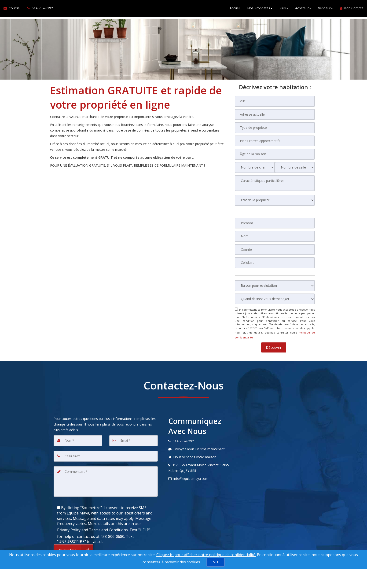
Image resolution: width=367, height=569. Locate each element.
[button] (273, 343)
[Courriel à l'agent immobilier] (14, 9)
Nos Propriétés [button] (259, 9)
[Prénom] (275, 222)
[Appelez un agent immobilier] (38, 9)
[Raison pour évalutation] (275, 284)
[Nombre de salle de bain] (295, 166)
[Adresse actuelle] (275, 114)
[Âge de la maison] (275, 153)
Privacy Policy (69, 523)
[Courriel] (275, 248)
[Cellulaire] (275, 261)
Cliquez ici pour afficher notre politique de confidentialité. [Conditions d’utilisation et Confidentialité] (206, 554)
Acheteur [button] (303, 9)
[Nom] (275, 235)
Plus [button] (283, 9)
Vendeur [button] (325, 9)
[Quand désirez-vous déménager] (275, 297)
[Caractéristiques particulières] (275, 182)
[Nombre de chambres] (255, 166)
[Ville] (275, 101)
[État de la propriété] (275, 199)
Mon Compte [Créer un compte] (351, 9)
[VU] (215, 562)
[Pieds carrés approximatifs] (275, 140)
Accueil (235, 9)
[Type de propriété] (275, 127)
